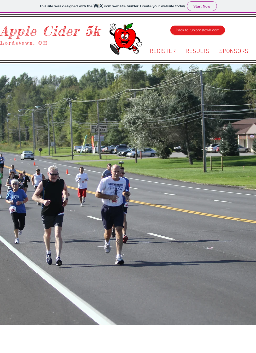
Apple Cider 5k (50, 31)
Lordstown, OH (24, 43)
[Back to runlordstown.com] (197, 30)
